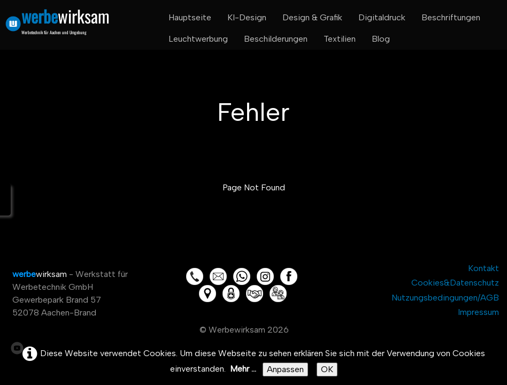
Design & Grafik (312, 17)
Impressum (478, 312)
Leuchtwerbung (198, 39)
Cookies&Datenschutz (455, 283)
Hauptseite (189, 17)
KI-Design (246, 17)
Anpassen (285, 369)
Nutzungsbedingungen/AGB (445, 297)
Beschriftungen (450, 17)
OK (327, 369)
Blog (381, 39)
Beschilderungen (276, 39)
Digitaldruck (381, 17)
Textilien (340, 39)
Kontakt (483, 268)
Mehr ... (243, 369)
